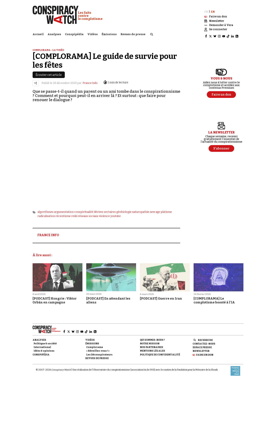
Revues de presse (133, 33)
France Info (90, 80)
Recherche (205, 337)
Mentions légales (152, 348)
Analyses (54, 33)
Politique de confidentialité (160, 352)
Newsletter (201, 348)
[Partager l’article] (36, 80)
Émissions (109, 33)
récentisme (63, 213)
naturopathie (140, 209)
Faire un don (204, 352)
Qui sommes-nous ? (152, 337)
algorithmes (45, 209)
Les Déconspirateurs (99, 352)
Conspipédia (74, 33)
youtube (115, 213)
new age (155, 209)
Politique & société (45, 341)
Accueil (38, 33)
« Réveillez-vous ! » (97, 348)
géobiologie (123, 209)
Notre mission (149, 341)
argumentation (64, 209)
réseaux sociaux (88, 213)
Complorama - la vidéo (48, 47)
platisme (166, 209)
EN (213, 9)
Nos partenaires (151, 344)
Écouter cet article (49, 72)
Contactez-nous (204, 341)
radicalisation (46, 213)
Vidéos (92, 33)
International (42, 344)
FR (206, 9)
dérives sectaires (105, 209)
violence (104, 213)
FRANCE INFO (48, 232)
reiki (74, 213)
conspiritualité (83, 209)
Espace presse (202, 345)
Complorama (94, 344)
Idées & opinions (44, 348)
